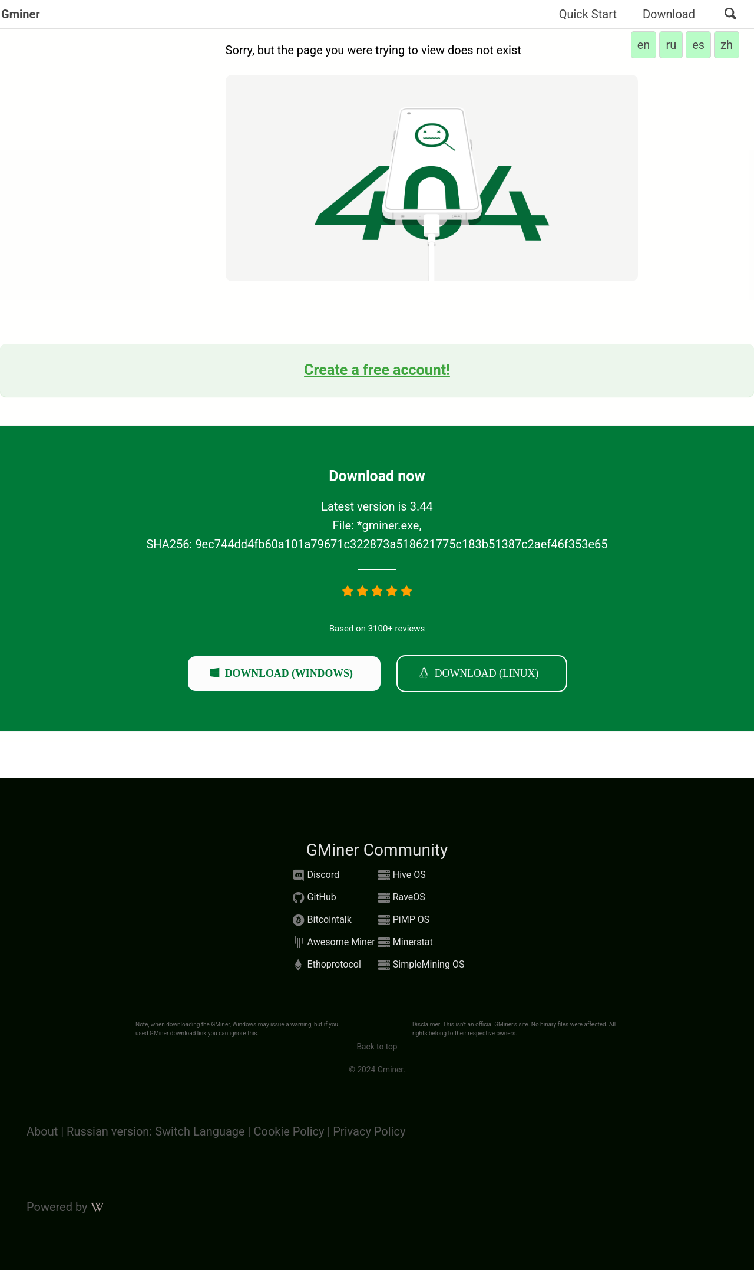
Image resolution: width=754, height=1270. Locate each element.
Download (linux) (487, 672)
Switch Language (201, 1131)
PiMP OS (402, 920)
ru (671, 45)
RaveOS (400, 897)
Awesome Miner (332, 942)
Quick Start (588, 14)
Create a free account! (377, 370)
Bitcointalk (321, 920)
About (42, 1131)
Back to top (376, 1046)
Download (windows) (289, 672)
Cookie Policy (288, 1131)
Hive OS (400, 875)
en (643, 45)
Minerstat (404, 942)
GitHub (313, 897)
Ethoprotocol (325, 965)
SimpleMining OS (420, 965)
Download (669, 14)
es (698, 45)
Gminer (20, 14)
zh (726, 45)
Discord (314, 875)
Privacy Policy (369, 1131)
